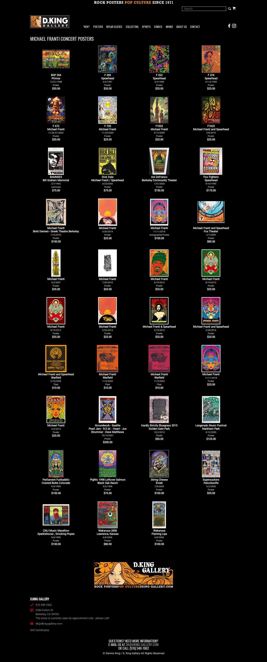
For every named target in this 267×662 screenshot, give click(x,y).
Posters (98, 26)
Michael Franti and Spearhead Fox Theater (211, 232)
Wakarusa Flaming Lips (159, 535)
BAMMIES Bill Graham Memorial (56, 181)
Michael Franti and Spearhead (211, 330)
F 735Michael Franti (107, 130)
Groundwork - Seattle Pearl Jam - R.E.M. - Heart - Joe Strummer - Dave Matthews (108, 432)
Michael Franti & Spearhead (159, 330)
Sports (146, 26)
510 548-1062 (41, 605)
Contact (195, 26)
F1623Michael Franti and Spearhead (211, 130)
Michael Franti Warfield (107, 379)
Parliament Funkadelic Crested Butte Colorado (56, 484)
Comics (158, 26)
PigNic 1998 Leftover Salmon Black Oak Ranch (107, 484)
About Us (181, 26)
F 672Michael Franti (56, 130)
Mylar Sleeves (114, 26)
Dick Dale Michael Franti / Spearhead (107, 181)
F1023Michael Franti (159, 130)
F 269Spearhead (107, 79)
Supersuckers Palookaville (211, 484)
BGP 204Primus (56, 79)
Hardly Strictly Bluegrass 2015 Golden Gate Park (159, 430)
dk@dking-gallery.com (46, 623)
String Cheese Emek (159, 484)
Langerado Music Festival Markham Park (210, 430)
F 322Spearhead (159, 79)
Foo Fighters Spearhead (211, 181)
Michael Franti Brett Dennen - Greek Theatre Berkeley (56, 232)
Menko (169, 26)
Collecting (132, 26)
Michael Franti (107, 231)
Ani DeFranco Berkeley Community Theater (159, 181)
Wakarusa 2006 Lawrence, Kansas (108, 535)
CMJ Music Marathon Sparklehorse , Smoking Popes (56, 535)
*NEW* (86, 26)
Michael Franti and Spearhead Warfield (56, 379)
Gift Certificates (39, 630)
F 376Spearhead (211, 79)
